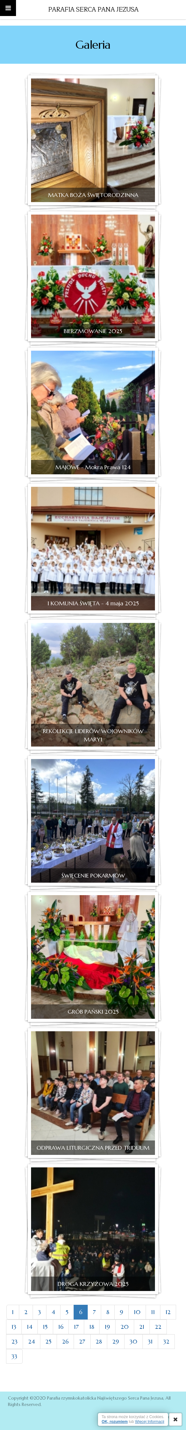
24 (31, 1341)
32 (166, 1341)
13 (14, 1326)
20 (125, 1326)
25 (48, 1341)
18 (91, 1326)
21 (141, 1326)
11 (153, 1312)
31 (150, 1341)
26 (65, 1341)
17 (76, 1326)
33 (14, 1356)
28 (99, 1341)
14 (29, 1326)
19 (107, 1326)
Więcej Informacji (149, 1421)
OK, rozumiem (115, 1421)
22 (158, 1326)
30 (133, 1341)
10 (137, 1312)
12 (168, 1312)
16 (60, 1326)
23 (15, 1341)
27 (82, 1341)
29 (115, 1341)
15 (45, 1326)
